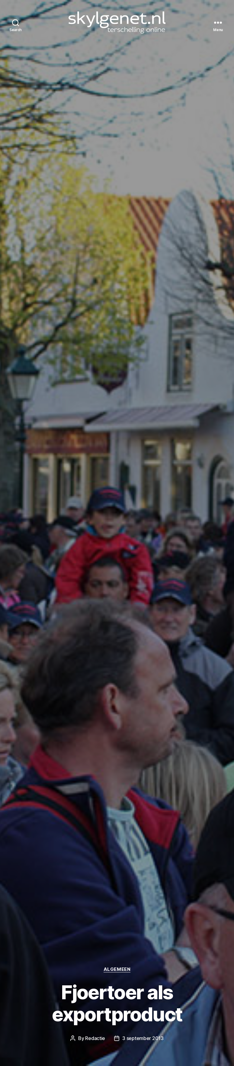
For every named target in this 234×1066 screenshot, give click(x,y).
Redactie (95, 1038)
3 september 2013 (143, 1038)
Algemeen (117, 969)
